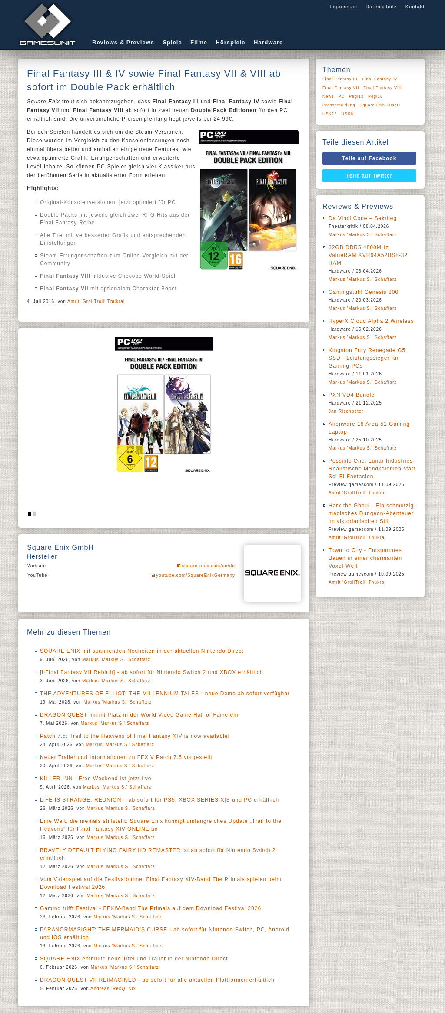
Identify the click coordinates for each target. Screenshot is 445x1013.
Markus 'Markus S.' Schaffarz (116, 659)
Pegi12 (356, 96)
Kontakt (415, 6)
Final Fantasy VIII (383, 88)
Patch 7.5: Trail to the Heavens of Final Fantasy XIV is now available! (135, 736)
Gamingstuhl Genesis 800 (364, 292)
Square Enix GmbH (380, 105)
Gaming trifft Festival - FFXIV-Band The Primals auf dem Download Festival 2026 (150, 908)
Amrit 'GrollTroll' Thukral (96, 301)
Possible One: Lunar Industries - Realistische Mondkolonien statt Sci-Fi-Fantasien (373, 469)
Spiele (172, 42)
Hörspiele (230, 42)
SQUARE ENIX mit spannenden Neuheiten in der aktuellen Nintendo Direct (142, 651)
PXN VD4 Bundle (352, 395)
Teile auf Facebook (369, 158)
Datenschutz (381, 6)
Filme (198, 42)
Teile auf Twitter (369, 176)
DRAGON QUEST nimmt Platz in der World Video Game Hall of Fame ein (139, 715)
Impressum (343, 6)
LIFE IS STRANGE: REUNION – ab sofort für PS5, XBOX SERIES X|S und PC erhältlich (159, 800)
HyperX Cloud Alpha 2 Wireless (371, 321)
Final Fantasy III (340, 79)
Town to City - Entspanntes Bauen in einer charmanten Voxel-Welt (365, 558)
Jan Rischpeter (346, 411)
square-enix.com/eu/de (208, 565)
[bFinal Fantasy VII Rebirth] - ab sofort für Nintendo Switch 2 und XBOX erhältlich (151, 672)
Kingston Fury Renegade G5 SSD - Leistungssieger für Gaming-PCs (367, 358)
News (328, 96)
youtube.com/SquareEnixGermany (195, 575)
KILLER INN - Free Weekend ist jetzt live (96, 779)
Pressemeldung (338, 105)
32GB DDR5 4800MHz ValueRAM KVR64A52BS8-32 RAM (368, 255)
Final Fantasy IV (379, 79)
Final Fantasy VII (340, 88)
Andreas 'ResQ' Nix (113, 988)
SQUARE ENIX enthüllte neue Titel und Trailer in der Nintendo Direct (134, 959)
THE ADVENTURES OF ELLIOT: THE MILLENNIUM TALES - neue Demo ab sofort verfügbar (165, 694)
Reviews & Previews (123, 42)
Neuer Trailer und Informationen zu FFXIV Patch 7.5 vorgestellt (126, 757)
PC (342, 96)
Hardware (268, 42)
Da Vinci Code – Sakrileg (363, 218)
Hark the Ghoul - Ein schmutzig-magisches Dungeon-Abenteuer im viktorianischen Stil (372, 513)
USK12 (329, 114)
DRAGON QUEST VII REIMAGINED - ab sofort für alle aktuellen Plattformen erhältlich (157, 980)
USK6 (348, 114)
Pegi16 (375, 96)
